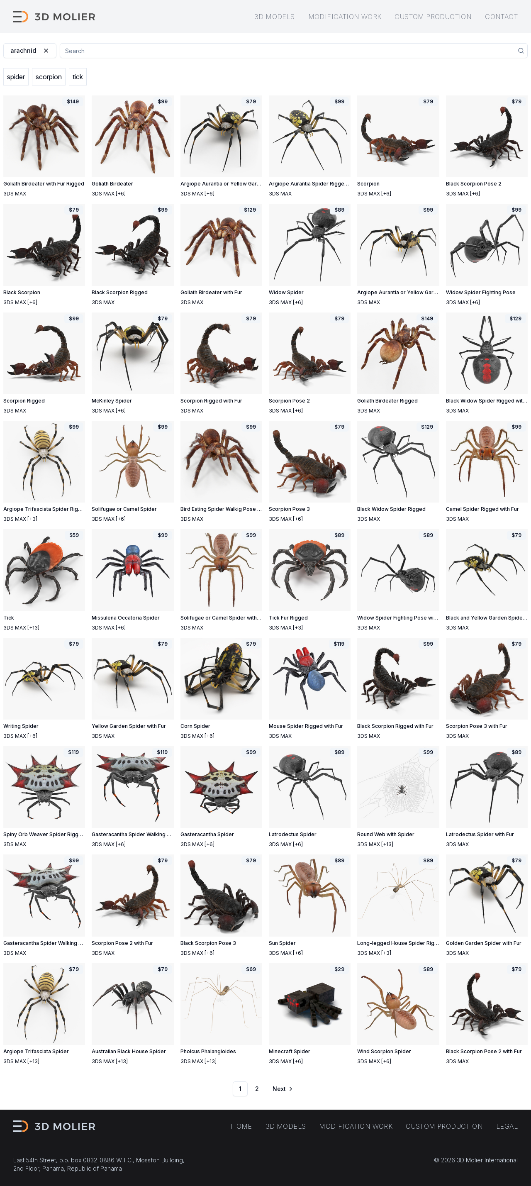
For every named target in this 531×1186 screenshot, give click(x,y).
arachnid (29, 50)
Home (241, 1126)
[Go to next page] (282, 1088)
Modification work (345, 16)
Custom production (433, 16)
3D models (274, 16)
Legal (507, 1126)
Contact (501, 16)
